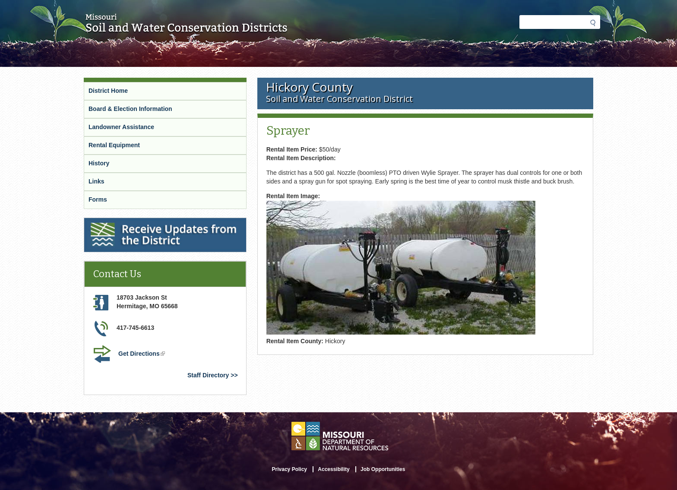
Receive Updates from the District (133, 223)
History (99, 163)
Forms (98, 199)
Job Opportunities (383, 469)
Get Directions (142, 354)
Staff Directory (208, 375)
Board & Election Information (130, 108)
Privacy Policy (289, 469)
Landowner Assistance (121, 126)
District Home (108, 90)
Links (96, 181)
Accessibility (333, 469)
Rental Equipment (114, 145)
